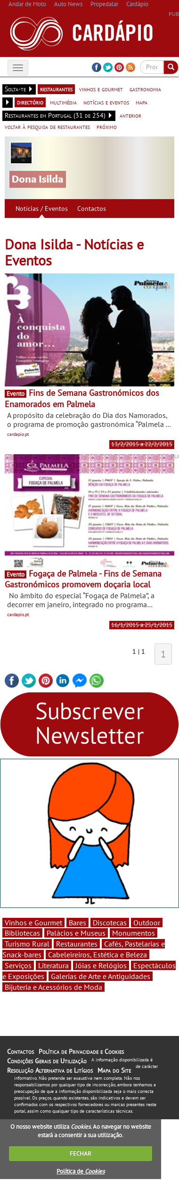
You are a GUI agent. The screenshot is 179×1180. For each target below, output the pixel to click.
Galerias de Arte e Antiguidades (100, 976)
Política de (81, 1171)
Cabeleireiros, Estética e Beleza (97, 954)
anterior (130, 115)
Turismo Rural (27, 943)
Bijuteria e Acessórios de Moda (53, 987)
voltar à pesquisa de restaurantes (47, 126)
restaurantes (56, 89)
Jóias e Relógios (101, 965)
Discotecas (110, 922)
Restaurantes (77, 943)
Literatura (53, 965)
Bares (77, 922)
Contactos (91, 208)
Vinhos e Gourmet (33, 922)
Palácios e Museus (76, 933)
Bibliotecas (22, 933)
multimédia (63, 102)
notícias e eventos (106, 102)
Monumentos (133, 933)
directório (30, 102)
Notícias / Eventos (42, 208)
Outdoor (146, 922)
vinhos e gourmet (101, 89)
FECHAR (80, 1153)
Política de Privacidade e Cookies (81, 1051)
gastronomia (145, 89)
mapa (141, 102)
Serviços (18, 965)
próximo (107, 126)
